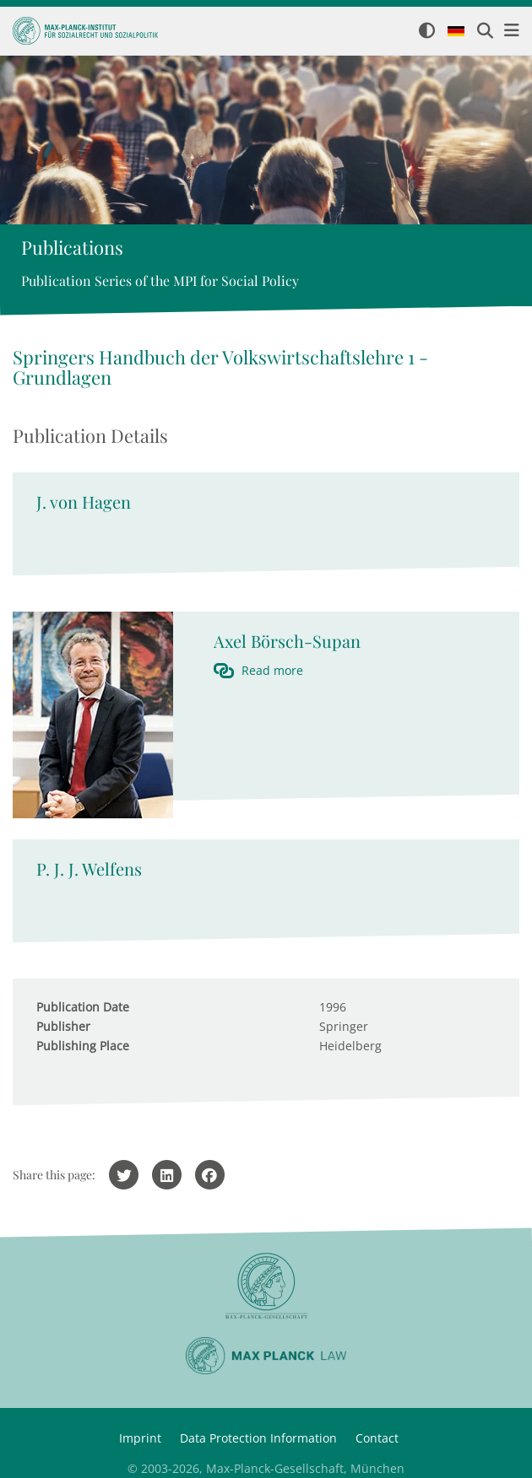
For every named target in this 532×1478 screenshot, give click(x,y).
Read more (272, 670)
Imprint (140, 1438)
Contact (377, 1438)
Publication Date (82, 1007)
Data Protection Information (258, 1438)
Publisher (63, 1026)
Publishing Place (82, 1046)
